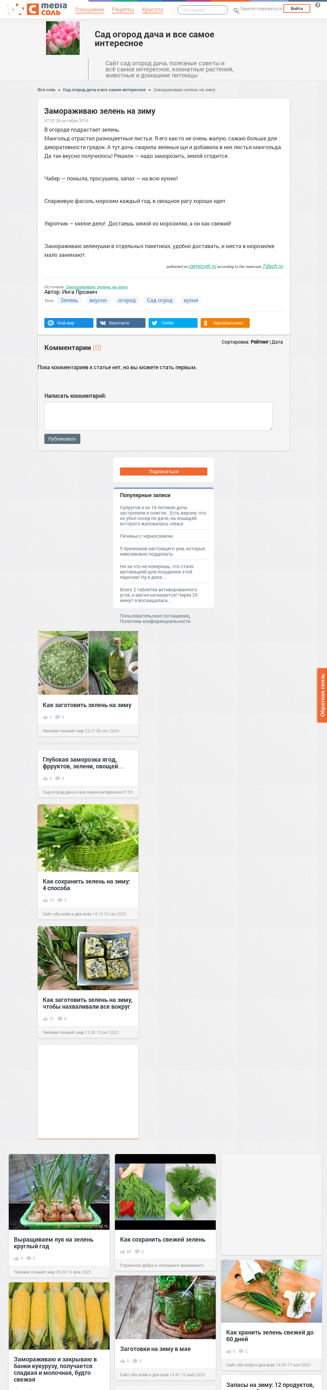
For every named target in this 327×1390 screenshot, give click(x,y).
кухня (191, 300)
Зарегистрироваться (261, 8)
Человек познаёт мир (63, 730)
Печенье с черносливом (146, 536)
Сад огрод (160, 300)
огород (127, 300)
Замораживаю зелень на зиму (184, 89)
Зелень (69, 300)
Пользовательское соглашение (154, 616)
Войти (297, 8)
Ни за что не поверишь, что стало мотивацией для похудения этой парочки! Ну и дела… (157, 571)
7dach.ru (272, 265)
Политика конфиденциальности (155, 621)
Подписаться (163, 471)
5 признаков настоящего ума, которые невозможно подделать (162, 551)
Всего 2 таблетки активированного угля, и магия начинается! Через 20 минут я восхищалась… (159, 594)
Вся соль (46, 89)
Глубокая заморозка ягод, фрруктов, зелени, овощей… (83, 762)
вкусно (98, 300)
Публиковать (62, 439)
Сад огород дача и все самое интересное (154, 38)
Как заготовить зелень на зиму (87, 704)
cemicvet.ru (202, 265)
